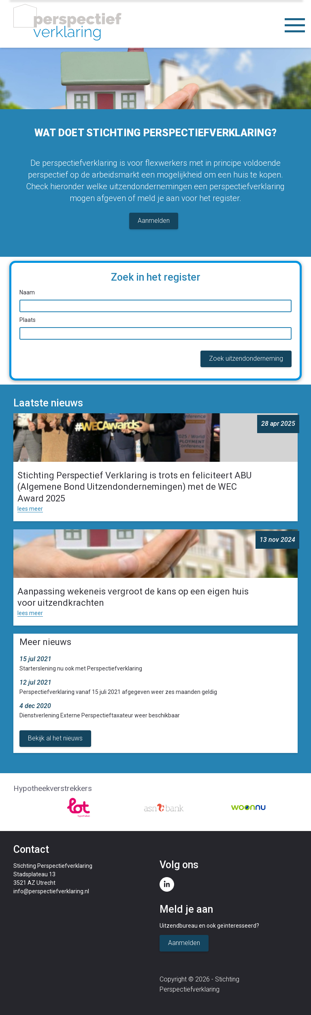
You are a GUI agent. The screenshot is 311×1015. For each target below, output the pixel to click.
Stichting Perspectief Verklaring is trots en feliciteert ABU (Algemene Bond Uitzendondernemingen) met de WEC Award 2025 (134, 486)
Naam (27, 292)
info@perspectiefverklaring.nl (51, 891)
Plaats (27, 320)
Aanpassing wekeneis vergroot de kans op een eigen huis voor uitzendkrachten (133, 597)
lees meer (30, 508)
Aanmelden (154, 220)
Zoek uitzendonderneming (246, 358)
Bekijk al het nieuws (55, 738)
